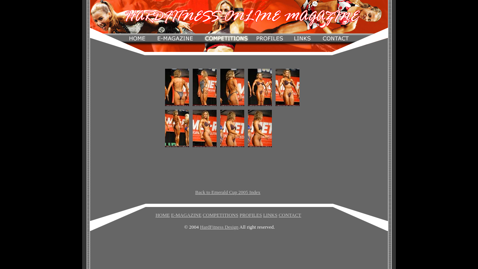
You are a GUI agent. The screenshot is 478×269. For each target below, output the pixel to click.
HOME (162, 215)
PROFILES (250, 215)
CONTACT (290, 215)
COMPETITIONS (220, 215)
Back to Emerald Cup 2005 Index (227, 192)
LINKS (270, 215)
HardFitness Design (219, 227)
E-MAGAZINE (186, 215)
